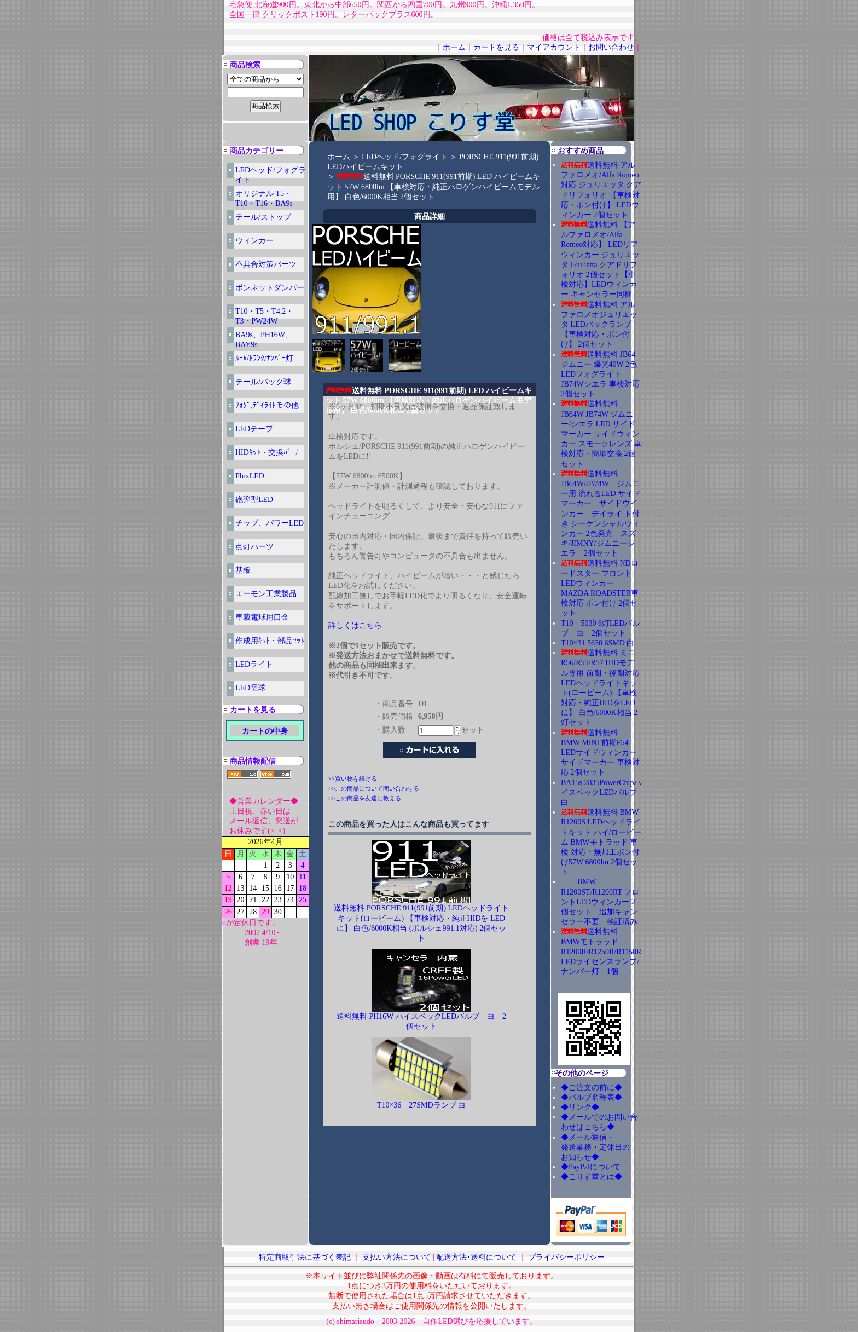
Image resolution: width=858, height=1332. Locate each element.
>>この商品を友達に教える (364, 798)
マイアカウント (554, 47)
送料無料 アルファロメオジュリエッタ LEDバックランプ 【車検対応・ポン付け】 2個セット (599, 325)
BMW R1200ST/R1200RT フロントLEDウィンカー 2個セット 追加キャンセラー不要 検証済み (600, 902)
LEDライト (254, 664)
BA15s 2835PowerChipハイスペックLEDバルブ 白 (601, 792)
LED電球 (250, 688)
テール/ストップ (263, 217)
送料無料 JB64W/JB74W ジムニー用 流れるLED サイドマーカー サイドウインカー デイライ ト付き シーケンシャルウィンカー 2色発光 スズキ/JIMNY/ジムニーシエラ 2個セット (601, 514)
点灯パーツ (254, 547)
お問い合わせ (611, 47)
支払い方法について (396, 1257)
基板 (243, 570)
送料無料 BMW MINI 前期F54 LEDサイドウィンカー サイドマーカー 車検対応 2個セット (600, 753)
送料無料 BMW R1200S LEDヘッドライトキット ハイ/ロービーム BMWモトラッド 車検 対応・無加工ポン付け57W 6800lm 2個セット (601, 842)
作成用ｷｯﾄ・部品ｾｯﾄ (269, 641)
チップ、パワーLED (269, 523)
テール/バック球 (263, 382)
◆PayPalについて (591, 1167)
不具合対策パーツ (266, 264)
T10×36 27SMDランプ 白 (421, 1105)
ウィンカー (254, 241)
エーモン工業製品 (266, 594)
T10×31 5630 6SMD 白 (597, 643)
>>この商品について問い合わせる (373, 788)
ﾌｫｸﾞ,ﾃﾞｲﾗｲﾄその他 (267, 405)
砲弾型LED (254, 499)
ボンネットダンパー (269, 288)
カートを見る (496, 47)
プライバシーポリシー (566, 1257)
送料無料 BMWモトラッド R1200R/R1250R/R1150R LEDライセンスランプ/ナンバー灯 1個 (601, 951)
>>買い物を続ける (352, 778)
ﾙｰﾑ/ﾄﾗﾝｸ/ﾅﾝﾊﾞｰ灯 (264, 358)
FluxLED (249, 476)
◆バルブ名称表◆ (591, 1097)
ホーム (454, 47)
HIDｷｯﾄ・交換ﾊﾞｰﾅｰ (269, 452)
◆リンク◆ (580, 1107)
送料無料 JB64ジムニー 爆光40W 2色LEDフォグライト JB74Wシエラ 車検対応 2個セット (600, 374)
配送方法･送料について (476, 1257)
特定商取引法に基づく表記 (305, 1257)
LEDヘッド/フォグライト (405, 157)
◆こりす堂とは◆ (591, 1177)
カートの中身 (265, 731)
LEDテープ (254, 429)
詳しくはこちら (355, 625)
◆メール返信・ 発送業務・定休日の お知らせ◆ (607, 1147)
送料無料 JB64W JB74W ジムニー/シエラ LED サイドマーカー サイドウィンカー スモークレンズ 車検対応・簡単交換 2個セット (601, 434)
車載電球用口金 (262, 617)
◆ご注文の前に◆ (591, 1087)
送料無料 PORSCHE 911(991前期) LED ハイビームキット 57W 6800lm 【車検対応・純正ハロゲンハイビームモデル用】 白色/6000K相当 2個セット (433, 186)
